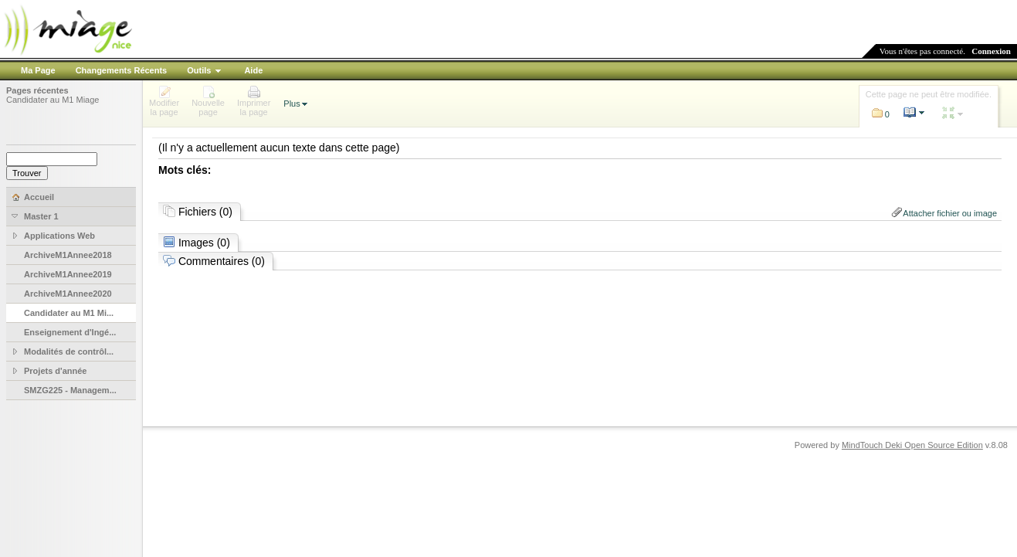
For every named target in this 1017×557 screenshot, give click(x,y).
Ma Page (38, 70)
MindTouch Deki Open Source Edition (912, 445)
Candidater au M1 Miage (52, 99)
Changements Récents (122, 70)
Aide (253, 70)
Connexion (991, 51)
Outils (199, 70)
